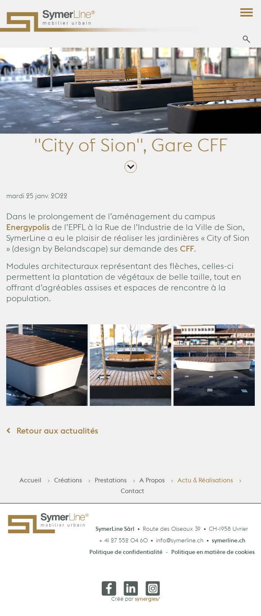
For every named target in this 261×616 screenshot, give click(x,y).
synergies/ (147, 600)
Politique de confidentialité (126, 555)
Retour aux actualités (52, 434)
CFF (187, 252)
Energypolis (29, 230)
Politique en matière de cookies (213, 555)
